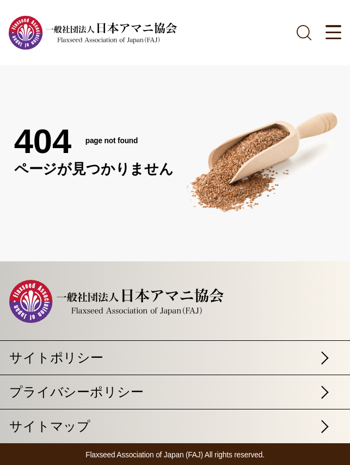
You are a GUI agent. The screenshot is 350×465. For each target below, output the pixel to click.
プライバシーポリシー (76, 391)
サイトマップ (49, 426)
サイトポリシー (56, 357)
